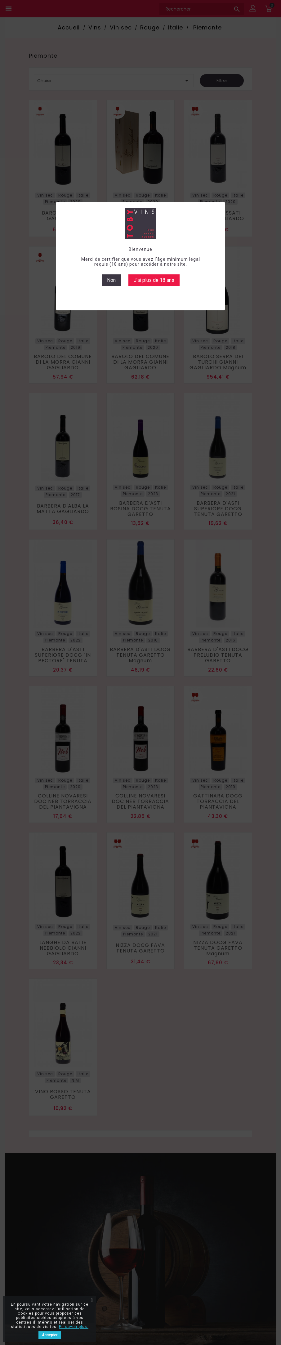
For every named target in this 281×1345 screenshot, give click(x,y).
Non (111, 280)
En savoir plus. (73, 1327)
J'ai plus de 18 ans (154, 280)
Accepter (49, 1335)
